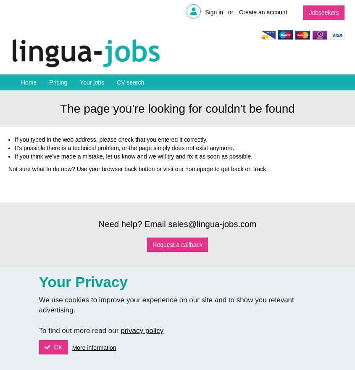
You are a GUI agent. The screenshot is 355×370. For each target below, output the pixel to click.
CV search (130, 82)
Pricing (58, 82)
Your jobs (92, 82)
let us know (120, 156)
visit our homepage (188, 169)
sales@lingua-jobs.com (212, 224)
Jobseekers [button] (324, 12)
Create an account (263, 12)
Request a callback (177, 244)
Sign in (214, 12)
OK (58, 347)
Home (29, 82)
